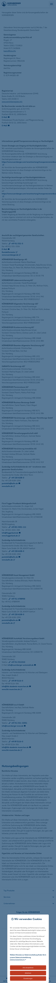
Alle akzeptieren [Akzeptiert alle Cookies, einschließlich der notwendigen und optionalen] (28, 967)
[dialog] (28, 949)
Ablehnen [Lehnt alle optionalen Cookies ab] (28, 973)
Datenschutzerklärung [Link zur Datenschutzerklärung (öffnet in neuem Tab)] (17, 959)
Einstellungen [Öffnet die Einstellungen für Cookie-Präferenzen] (28, 978)
